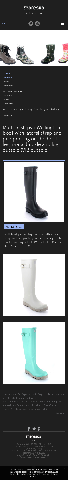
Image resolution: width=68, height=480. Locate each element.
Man (6, 81)
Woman (8, 77)
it (9, 23)
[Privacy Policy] (27, 457)
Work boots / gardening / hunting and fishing (31, 109)
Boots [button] (6, 73)
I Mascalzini (10, 115)
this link (40, 471)
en (3, 23)
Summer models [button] (13, 91)
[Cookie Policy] (41, 457)
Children (8, 85)
